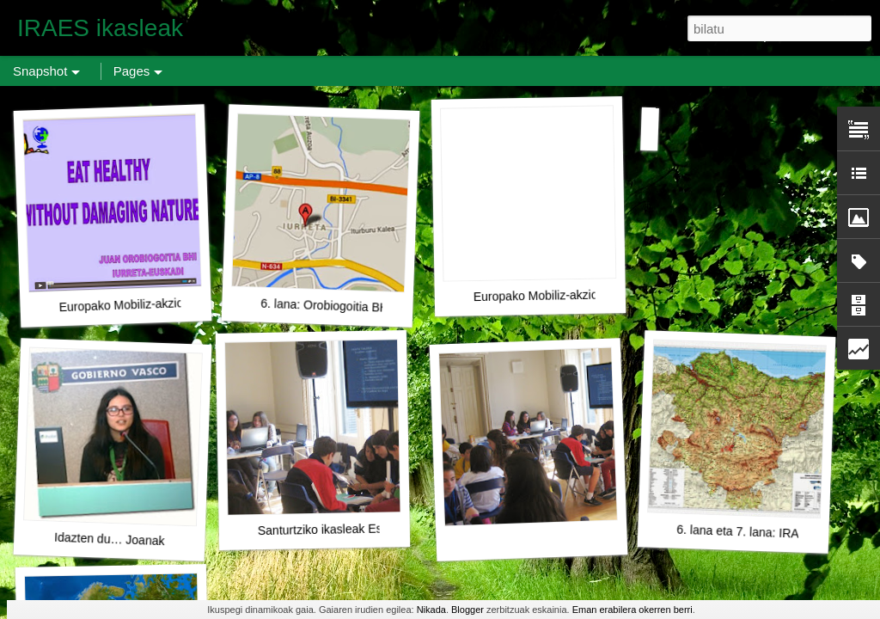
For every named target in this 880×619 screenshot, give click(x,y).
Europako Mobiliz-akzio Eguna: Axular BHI (587, 295)
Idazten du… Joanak (109, 539)
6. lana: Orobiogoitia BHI (326, 306)
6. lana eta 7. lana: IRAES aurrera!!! (771, 533)
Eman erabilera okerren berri (632, 609)
